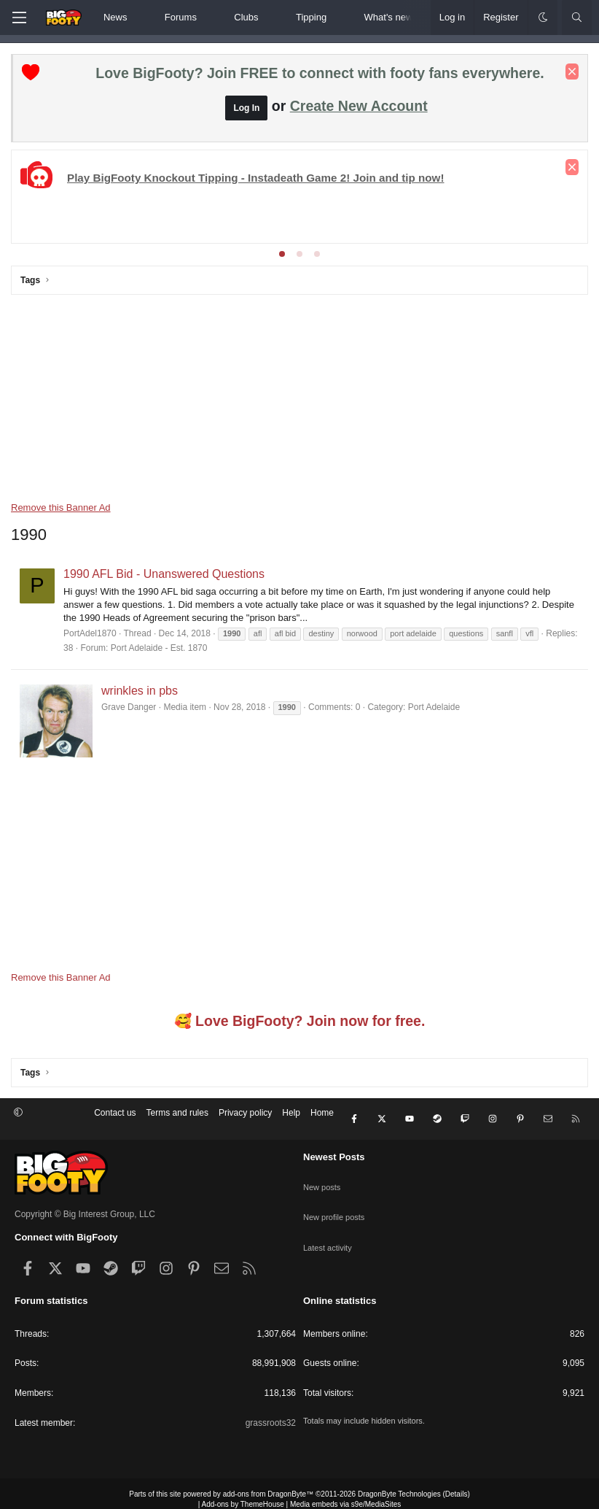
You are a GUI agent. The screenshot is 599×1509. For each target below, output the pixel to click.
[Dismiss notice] (572, 71)
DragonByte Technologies (399, 1482)
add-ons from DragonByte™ (268, 1482)
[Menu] (19, 17)
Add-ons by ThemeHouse (243, 1493)
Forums (181, 17)
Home (322, 1113)
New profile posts (336, 1194)
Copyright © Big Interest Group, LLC (85, 1202)
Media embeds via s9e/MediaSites (345, 1493)
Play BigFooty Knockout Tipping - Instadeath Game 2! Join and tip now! (256, 177)
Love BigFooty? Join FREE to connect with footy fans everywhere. (319, 73)
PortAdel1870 (90, 633)
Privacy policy (245, 1113)
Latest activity (329, 1220)
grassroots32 (271, 1411)
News (115, 17)
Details (456, 1482)
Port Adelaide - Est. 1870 (159, 648)
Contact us (115, 1113)
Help (291, 1113)
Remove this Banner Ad (61, 507)
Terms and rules (177, 1113)
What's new (388, 17)
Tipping (311, 17)
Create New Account (359, 106)
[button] (139, 17)
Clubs (246, 17)
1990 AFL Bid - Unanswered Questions (164, 574)
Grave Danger (128, 707)
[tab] (282, 254)
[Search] (577, 17)
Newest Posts (334, 1145)
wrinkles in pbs (139, 690)
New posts (323, 1169)
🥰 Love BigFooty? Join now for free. (300, 1022)
